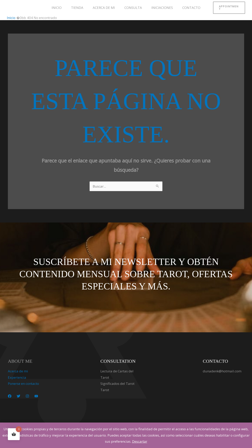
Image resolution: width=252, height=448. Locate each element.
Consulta (133, 7)
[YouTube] (36, 396)
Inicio (57, 7)
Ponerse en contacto (23, 383)
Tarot (104, 390)
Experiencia (17, 377)
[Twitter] (18, 396)
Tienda (77, 7)
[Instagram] (27, 396)
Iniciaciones (162, 7)
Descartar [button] (139, 441)
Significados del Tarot (117, 383)
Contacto (191, 7)
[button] (229, 8)
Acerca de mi (104, 7)
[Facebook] (9, 396)
